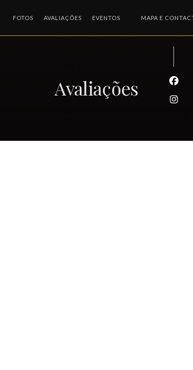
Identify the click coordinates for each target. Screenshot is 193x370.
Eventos (106, 17)
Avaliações (63, 17)
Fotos (23, 17)
